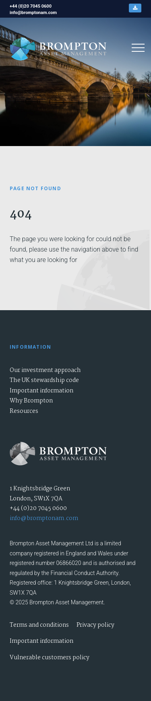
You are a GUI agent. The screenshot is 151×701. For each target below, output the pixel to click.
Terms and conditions (39, 625)
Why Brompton (31, 401)
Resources (24, 411)
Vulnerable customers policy (49, 657)
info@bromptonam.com (44, 518)
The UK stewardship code (44, 380)
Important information (41, 391)
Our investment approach (45, 370)
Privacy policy (95, 625)
